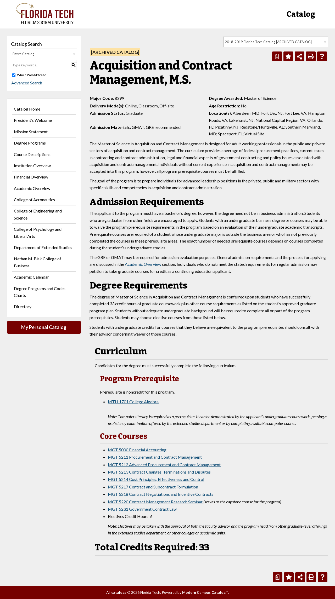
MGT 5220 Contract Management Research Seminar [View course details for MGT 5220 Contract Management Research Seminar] (155, 501)
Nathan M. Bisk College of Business (37, 262)
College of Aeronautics (34, 199)
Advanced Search (26, 82)
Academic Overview (32, 188)
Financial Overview (31, 176)
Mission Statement (31, 131)
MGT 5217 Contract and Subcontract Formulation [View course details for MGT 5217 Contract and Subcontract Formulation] (153, 486)
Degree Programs (30, 142)
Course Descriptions (32, 154)
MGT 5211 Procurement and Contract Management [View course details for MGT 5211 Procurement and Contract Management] (155, 456)
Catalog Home (27, 108)
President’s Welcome (33, 120)
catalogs (118, 592)
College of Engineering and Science (38, 214)
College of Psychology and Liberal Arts (38, 232)
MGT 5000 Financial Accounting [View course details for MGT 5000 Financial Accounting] (137, 449)
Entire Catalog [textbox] (23, 54)
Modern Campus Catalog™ (205, 592)
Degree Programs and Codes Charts (39, 292)
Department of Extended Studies (43, 247)
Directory (22, 306)
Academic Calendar (31, 276)
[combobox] (275, 42)
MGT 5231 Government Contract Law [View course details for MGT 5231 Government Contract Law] (142, 508)
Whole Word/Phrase (31, 75)
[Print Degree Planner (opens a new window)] (277, 56)
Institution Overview (32, 165)
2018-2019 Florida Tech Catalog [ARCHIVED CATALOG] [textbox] (268, 42)
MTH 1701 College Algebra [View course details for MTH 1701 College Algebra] (133, 401)
